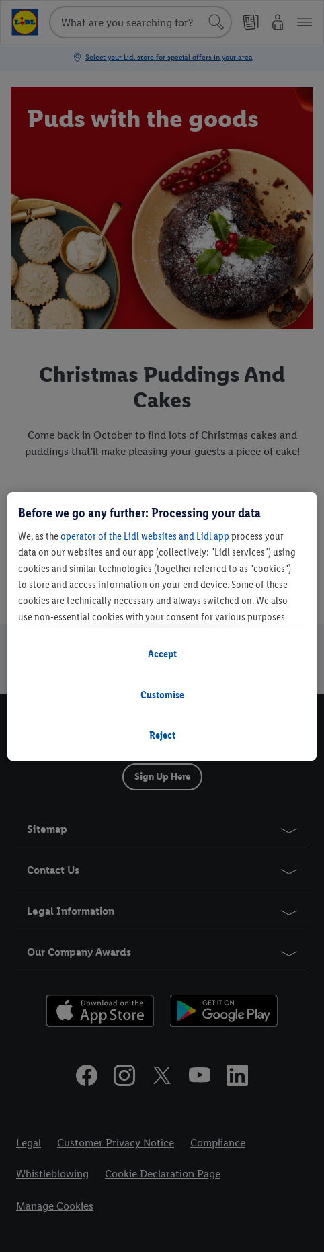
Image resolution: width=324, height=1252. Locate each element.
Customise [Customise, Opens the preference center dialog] (162, 694)
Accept (162, 653)
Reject (162, 734)
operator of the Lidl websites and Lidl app (144, 536)
